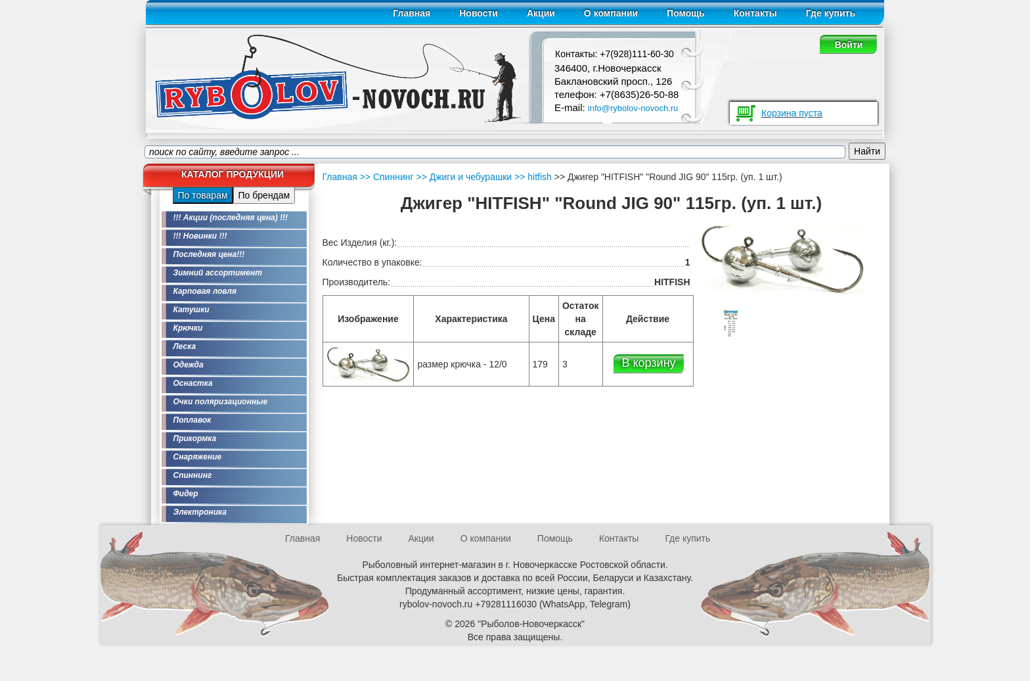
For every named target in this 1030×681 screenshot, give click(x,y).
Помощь (686, 13)
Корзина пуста (791, 113)
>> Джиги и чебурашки (463, 177)
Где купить (830, 13)
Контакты (755, 13)
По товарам (203, 195)
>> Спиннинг (387, 177)
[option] (731, 323)
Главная (411, 13)
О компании (611, 13)
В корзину (648, 362)
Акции (541, 13)
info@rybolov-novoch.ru (633, 108)
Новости (478, 13)
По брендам (264, 195)
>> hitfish (532, 177)
